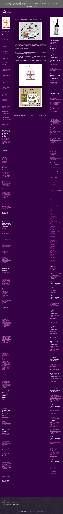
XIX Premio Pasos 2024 (54, 164)
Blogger (42, 511)
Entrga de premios (53, 474)
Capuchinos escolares (54, 111)
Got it (35, 6)
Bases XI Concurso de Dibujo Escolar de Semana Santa (55, 446)
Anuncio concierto (5, 248)
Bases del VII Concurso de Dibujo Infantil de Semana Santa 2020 (55, 384)
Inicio (32, 115)
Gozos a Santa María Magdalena (6, 182)
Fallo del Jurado (53, 331)
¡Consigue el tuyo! (5, 233)
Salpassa (4, 415)
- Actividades (4, 72)
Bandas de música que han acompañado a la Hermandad (6, 207)
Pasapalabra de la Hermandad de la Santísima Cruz (55, 99)
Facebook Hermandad (54, 275)
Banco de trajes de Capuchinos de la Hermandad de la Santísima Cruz (55, 88)
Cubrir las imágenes (6, 417)
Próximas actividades (54, 159)
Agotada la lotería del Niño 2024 (28, 19)
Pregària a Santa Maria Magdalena (5, 434)
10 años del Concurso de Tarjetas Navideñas (55, 83)
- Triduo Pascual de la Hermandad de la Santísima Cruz (6, 121)
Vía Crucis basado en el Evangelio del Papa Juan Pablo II (6, 467)
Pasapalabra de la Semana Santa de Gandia (55, 132)
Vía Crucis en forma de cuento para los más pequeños (54, 114)
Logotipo (4, 244)
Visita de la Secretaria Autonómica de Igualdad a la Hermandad (6, 302)
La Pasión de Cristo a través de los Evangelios (6, 454)
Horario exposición (5, 254)
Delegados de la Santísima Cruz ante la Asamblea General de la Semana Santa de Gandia (6, 363)
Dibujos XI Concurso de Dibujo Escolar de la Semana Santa (54, 453)
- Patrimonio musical (6, 75)
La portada (4, 231)
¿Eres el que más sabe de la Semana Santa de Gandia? (6, 341)
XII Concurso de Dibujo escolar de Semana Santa (55, 466)
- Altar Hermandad (5, 84)
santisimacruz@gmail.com (7, 506)
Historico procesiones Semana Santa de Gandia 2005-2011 (6, 386)
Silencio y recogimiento (4, 422)
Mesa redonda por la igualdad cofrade (6, 298)
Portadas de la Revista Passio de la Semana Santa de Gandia (6, 337)
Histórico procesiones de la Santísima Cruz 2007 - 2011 (6, 382)
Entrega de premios (53, 367)
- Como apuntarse (53, 179)
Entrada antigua (43, 115)
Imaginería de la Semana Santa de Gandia (5, 320)
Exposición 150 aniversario (5, 252)
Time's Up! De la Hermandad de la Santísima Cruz (55, 128)
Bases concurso (53, 337)
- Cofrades (4, 64)
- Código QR (52, 184)
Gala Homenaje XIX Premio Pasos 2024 (6, 284)
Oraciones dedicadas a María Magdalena (6, 439)
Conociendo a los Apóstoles (5, 471)
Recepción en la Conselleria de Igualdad (5, 292)
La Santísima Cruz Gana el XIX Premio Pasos (6, 275)
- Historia (4, 36)
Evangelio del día (5, 31)
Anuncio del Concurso (54, 64)
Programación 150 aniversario (5, 242)
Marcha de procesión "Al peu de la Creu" (6, 176)
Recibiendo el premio (6, 277)
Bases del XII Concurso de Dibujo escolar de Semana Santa (55, 468)
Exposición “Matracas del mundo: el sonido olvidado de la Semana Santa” (6, 201)
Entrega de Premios (54, 287)
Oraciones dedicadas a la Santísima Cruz (6, 437)
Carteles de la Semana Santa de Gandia (5, 333)
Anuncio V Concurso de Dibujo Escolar (54, 350)
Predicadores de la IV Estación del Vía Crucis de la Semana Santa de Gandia (6, 378)
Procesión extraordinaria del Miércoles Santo (5, 258)
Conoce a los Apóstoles (54, 134)
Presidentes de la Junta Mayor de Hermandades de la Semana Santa (6, 350)
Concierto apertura (5, 246)
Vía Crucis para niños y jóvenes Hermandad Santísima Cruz (6, 463)
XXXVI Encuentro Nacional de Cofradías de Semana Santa (55, 167)
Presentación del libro (6, 230)
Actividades (52, 105)
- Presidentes (4, 41)
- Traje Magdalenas (6, 62)
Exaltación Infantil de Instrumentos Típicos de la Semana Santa (6, 193)
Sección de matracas (6, 187)
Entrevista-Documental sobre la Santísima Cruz (6, 158)
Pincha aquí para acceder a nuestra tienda (5, 216)
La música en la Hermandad (53, 154)
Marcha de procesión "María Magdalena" (6, 173)
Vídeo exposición (5, 255)
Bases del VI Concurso (54, 369)
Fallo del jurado (53, 68)
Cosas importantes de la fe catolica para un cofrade (6, 459)
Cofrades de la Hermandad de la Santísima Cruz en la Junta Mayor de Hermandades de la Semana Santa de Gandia (6, 356)
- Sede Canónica (5, 53)
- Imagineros (4, 51)
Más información (53, 292)
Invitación (4, 228)
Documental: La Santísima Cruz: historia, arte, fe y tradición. (5, 154)
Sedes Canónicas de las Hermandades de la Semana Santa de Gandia (6, 330)
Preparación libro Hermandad (53, 278)
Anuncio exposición (6, 249)
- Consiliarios (4, 46)
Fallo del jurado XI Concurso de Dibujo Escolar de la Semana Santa (55, 449)
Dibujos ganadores (53, 70)
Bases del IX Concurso (54, 410)
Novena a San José (6, 476)
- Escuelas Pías (5, 82)
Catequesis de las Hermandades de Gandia (5, 316)
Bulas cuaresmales (6, 426)
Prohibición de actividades (5, 419)
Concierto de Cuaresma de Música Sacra (6, 189)
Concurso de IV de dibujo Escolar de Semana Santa (55, 335)
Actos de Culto (53, 151)
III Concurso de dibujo (54, 322)
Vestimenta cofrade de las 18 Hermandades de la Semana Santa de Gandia (6, 325)
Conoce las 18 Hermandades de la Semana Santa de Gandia (6, 313)
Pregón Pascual (5, 457)
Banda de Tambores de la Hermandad (6, 185)
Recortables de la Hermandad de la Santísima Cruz (55, 108)
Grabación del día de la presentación (6, 236)
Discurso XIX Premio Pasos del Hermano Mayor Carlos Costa (6, 280)
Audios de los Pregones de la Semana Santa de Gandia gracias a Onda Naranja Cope (6, 373)
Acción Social (52, 148)
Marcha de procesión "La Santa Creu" (6, 170)
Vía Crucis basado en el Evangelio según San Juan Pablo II (55, 123)
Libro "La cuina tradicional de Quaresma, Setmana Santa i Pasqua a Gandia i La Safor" (6, 403)
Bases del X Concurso (54, 426)
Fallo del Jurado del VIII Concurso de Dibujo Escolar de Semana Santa (55, 396)
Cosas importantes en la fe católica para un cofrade (55, 120)
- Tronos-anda (5, 48)
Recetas (3, 399)
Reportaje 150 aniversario (5, 162)
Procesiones (52, 157)
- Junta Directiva (5, 39)
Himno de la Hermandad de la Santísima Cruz (5, 179)
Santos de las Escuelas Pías (5, 445)
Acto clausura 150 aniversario (5, 265)
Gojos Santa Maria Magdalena (5, 442)
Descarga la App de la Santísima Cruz (54, 43)
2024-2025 (52, 50)
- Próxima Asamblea (54, 177)
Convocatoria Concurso (54, 362)
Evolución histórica (5, 272)
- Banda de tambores (6, 77)
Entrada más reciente (19, 115)
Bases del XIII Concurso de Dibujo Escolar (55, 66)
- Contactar (4, 126)
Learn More (29, 6)
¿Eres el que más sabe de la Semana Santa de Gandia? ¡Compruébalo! (55, 103)
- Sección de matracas (6, 80)
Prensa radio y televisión (54, 156)
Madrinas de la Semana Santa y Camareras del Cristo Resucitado (6, 346)
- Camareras (4, 44)
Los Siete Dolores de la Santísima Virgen (6, 447)
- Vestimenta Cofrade (6, 56)
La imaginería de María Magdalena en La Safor (6, 146)
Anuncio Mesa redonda (5, 296)
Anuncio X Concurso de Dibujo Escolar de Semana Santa (55, 423)
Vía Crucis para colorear (54, 126)
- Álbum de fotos (5, 124)
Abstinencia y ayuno (6, 424)
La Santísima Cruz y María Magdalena (6, 139)
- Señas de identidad (6, 66)
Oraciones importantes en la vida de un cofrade (6, 450)
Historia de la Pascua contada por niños (54, 142)
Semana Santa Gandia (54, 161)
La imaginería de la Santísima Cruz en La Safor (6, 142)
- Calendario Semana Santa (55, 190)
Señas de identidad (53, 162)
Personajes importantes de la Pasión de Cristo (5, 473)
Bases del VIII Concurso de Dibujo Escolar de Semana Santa (55, 400)
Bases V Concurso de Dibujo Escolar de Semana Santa (55, 353)
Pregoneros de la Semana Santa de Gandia (5, 368)
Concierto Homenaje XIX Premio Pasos (6, 289)
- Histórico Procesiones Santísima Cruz (5, 99)
